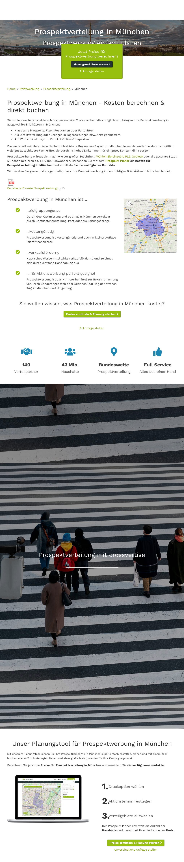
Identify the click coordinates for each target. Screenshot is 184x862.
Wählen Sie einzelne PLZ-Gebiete (119, 156)
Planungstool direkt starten (91, 64)
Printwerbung (29, 89)
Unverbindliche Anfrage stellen (135, 849)
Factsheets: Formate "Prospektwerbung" (32, 188)
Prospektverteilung (56, 89)
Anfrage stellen (92, 71)
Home (11, 89)
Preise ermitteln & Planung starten (92, 314)
